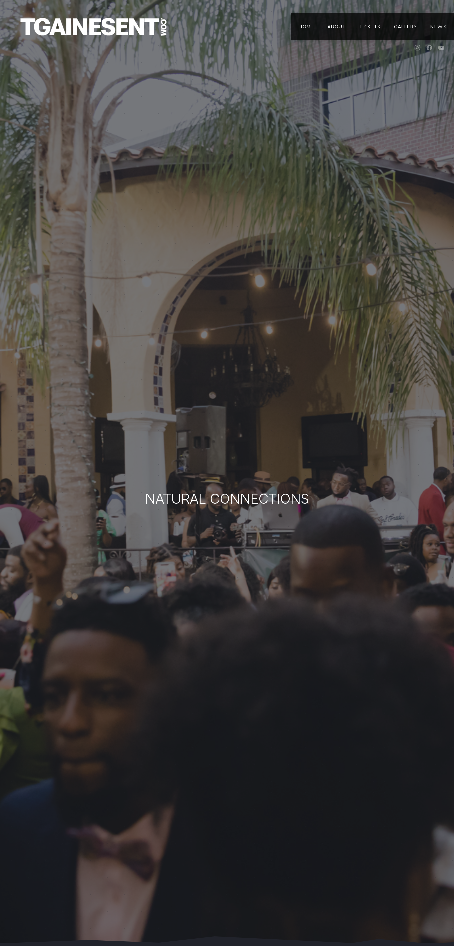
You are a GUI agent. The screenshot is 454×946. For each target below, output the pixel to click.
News (438, 27)
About (336, 27)
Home (306, 27)
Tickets (370, 27)
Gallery (405, 27)
